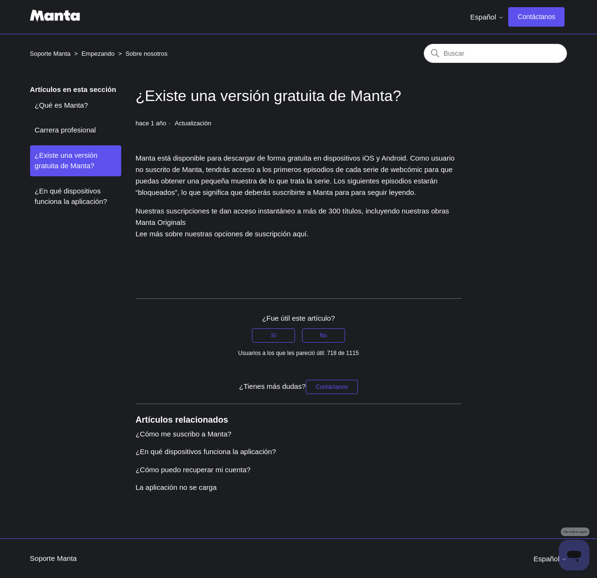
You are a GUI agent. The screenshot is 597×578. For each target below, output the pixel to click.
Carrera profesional (65, 130)
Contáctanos (536, 16)
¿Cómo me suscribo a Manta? (183, 434)
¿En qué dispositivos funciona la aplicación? (71, 196)
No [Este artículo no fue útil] (323, 335)
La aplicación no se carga (176, 487)
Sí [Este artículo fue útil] (273, 335)
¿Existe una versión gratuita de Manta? (66, 160)
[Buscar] (495, 53)
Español (486, 17)
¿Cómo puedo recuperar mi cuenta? (193, 470)
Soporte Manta (50, 53)
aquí (299, 234)
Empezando (98, 53)
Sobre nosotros (147, 53)
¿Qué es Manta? (61, 105)
